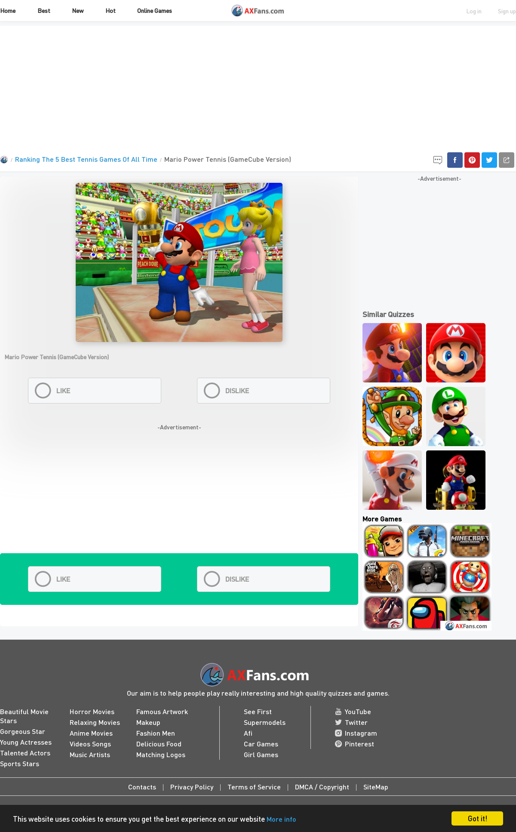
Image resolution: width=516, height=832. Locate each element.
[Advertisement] (258, 86)
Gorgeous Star (22, 731)
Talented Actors (25, 752)
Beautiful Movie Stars (24, 716)
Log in (474, 11)
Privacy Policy (191, 786)
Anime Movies (91, 732)
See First (258, 711)
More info (281, 818)
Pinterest (354, 743)
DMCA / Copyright (322, 786)
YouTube (353, 711)
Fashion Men (155, 732)
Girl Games (261, 754)
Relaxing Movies (95, 722)
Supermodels (265, 722)
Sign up (507, 11)
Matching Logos (160, 754)
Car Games (261, 743)
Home (7, 10)
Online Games (154, 10)
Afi (248, 732)
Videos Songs (90, 743)
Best (43, 10)
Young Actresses (26, 741)
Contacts (142, 786)
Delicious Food (158, 743)
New (77, 10)
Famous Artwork (162, 711)
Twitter (351, 722)
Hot (110, 10)
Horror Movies (92, 711)
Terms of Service (254, 786)
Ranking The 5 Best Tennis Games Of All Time (86, 158)
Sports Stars (19, 763)
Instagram (356, 732)
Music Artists (90, 754)
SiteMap (375, 786)
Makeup (148, 722)
